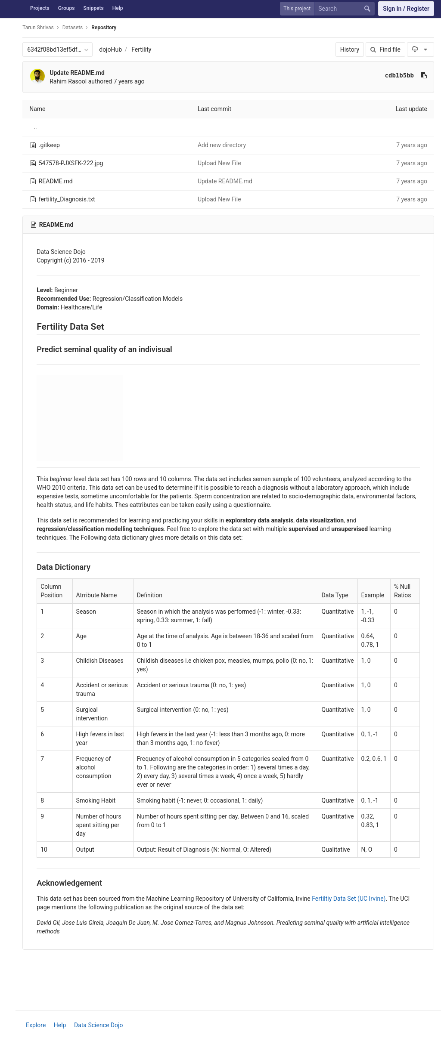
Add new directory (225, 145)
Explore (39, 1025)
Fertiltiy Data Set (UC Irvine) (354, 898)
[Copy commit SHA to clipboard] (424, 75)
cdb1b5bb (399, 75)
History (350, 49)
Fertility (147, 49)
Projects (40, 8)
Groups (66, 8)
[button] (10, 1027)
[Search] (346, 8)
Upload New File (223, 163)
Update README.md (83, 72)
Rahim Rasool (74, 81)
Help (117, 8)
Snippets (93, 8)
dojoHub (116, 49)
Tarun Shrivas (43, 28)
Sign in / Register (406, 8)
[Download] (420, 49)
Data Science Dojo (101, 1025)
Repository (109, 28)
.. (41, 127)
